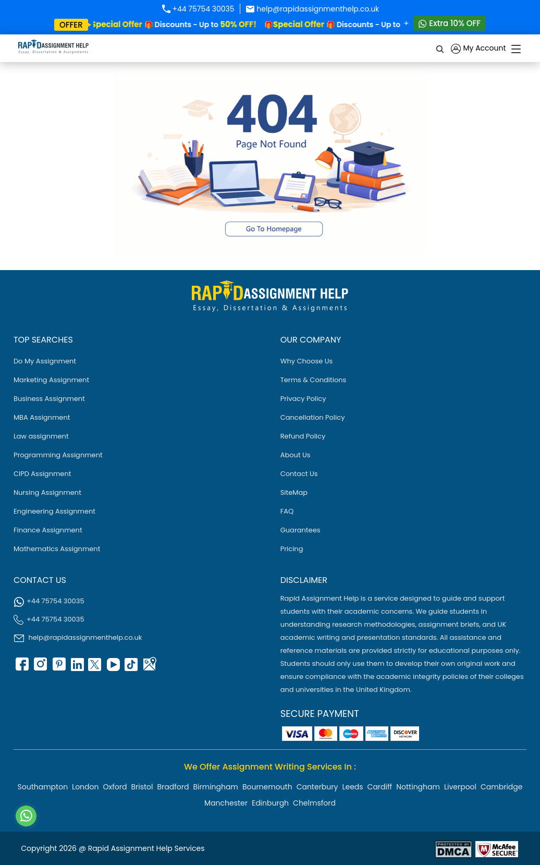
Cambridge (501, 787)
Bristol (142, 787)
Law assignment (41, 436)
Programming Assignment (58, 455)
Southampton (43, 787)
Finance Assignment (48, 530)
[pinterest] (58, 667)
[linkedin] (76, 667)
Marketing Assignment (51, 380)
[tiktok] (131, 667)
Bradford (173, 787)
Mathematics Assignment (57, 549)
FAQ (287, 511)
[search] (440, 48)
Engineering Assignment (54, 511)
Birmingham (215, 787)
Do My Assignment (45, 361)
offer (71, 24)
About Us (295, 455)
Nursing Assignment (47, 492)
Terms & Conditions (313, 380)
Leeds (352, 787)
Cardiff (379, 787)
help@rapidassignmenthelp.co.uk (312, 9)
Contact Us (299, 474)
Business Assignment (49, 399)
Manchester (226, 803)
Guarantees (300, 530)
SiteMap (294, 492)
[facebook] (21, 667)
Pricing (291, 549)
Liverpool (460, 787)
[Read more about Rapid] (453, 848)
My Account (478, 49)
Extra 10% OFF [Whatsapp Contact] (450, 23)
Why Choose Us (306, 361)
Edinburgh (270, 803)
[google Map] (149, 667)
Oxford (115, 787)
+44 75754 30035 (198, 9)
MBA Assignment (42, 417)
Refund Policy (303, 436)
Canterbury (317, 787)
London (85, 787)
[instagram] (39, 667)
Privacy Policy (303, 399)
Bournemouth (267, 787)
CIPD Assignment (42, 474)
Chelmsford (314, 803)
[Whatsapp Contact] (26, 816)
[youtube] (112, 667)
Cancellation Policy (312, 417)
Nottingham (418, 787)
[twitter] (94, 667)
